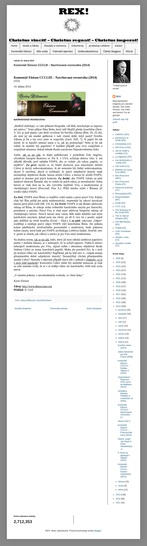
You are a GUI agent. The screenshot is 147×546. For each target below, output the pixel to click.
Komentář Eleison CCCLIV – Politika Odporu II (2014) (124, 367)
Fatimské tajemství (63, 51)
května (121, 338)
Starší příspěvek (94, 308)
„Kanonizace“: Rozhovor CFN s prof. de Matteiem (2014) (125, 382)
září (120, 322)
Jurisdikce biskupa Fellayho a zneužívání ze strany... (125, 396)
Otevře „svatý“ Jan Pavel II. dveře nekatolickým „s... (125, 444)
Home (14, 45)
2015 (118, 302)
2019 (118, 286)
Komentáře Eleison (21, 51)
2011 (118, 502)
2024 (118, 266)
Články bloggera (112, 51)
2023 (118, 270)
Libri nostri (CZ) (122, 166)
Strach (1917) (124, 421)
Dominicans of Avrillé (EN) (121, 139)
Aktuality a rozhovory (55, 45)
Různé (129, 51)
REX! (118, 96)
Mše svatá (42, 51)
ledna (121, 489)
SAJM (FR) (120, 203)
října (120, 318)
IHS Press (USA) (123, 147)
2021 (118, 278)
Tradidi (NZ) (120, 228)
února (121, 486)
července (122, 330)
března (121, 481)
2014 (118, 306)
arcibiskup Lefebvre (99, 45)
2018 (118, 290)
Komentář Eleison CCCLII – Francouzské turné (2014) (125, 430)
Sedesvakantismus (88, 51)
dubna (121, 342)
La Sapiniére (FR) (123, 157)
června (121, 334)
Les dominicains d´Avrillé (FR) (123, 161)
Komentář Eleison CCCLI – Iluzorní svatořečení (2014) (124, 470)
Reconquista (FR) (123, 193)
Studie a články (30, 45)
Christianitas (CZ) (123, 144)
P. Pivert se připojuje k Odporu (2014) (124, 456)
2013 (118, 494)
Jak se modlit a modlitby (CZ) (122, 152)
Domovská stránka (58, 308)
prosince (122, 310)
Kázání (118, 45)
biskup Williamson (28, 300)
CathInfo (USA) (122, 134)
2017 (118, 294)
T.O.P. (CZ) (120, 206)
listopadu (122, 314)
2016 (118, 298)
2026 (118, 258)
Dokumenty (77, 45)
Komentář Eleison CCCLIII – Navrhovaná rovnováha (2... (125, 411)
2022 (118, 274)
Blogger (97, 531)
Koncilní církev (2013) (124, 346)
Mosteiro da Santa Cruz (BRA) (123, 171)
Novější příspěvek (23, 308)
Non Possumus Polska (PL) (122, 182)
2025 (118, 262)
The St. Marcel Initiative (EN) (122, 217)
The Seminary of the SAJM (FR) (122, 211)
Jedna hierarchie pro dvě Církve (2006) (125, 354)
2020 (118, 282)
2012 (118, 499)
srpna (121, 326)
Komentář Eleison (44, 300)
